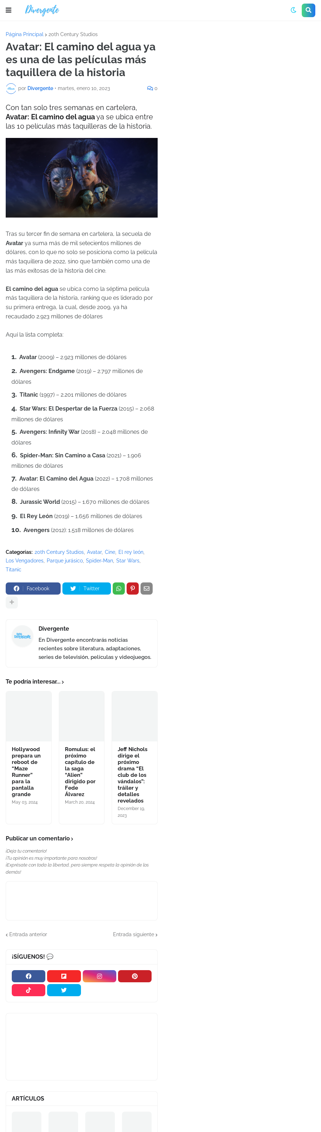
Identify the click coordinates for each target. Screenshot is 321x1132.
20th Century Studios (73, 34)
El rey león (130, 552)
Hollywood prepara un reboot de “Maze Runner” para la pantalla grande (26, 772)
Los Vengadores (25, 560)
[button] (8, 10)
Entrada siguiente (133, 934)
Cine (110, 552)
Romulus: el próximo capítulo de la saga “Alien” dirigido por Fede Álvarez (80, 772)
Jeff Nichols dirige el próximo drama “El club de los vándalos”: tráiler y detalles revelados (132, 775)
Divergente (54, 628)
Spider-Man (99, 560)
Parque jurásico (65, 560)
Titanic (13, 569)
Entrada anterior (28, 934)
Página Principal (25, 34)
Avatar (94, 552)
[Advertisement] (242, 85)
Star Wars (127, 560)
